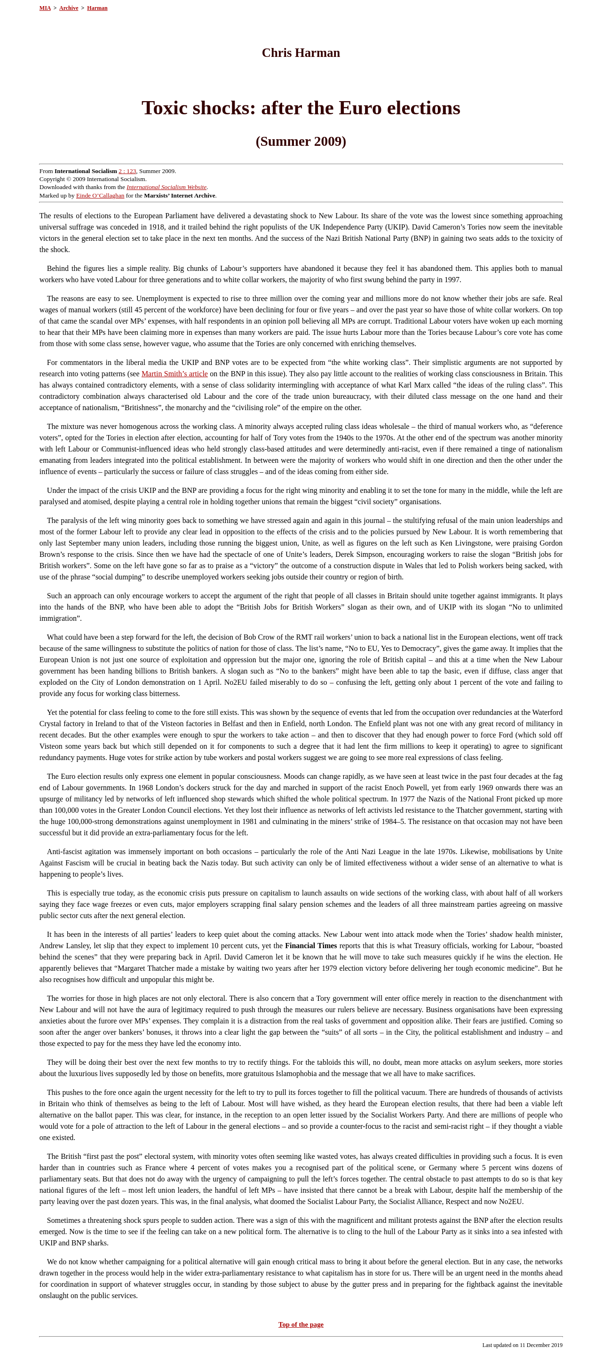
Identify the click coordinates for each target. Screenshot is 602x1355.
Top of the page (301, 1324)
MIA (45, 8)
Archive (68, 8)
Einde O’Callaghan (100, 195)
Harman (97, 8)
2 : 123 (127, 170)
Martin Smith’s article (175, 374)
